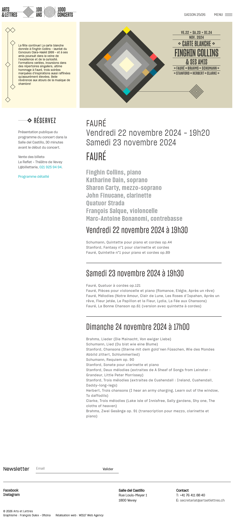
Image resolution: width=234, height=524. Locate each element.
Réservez (45, 119)
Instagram (11, 495)
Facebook (10, 490)
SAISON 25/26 (195, 14)
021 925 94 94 (50, 167)
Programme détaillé (33, 176)
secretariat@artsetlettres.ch (202, 500)
